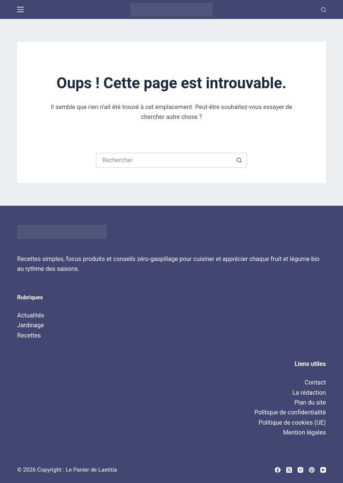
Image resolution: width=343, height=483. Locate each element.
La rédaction (309, 392)
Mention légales (304, 432)
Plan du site (310, 402)
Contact (315, 382)
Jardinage (30, 325)
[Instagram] (300, 470)
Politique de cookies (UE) (292, 422)
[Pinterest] (312, 470)
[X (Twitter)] (289, 470)
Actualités (30, 315)
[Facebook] (278, 470)
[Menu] (20, 9)
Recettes (29, 335)
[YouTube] (323, 470)
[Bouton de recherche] (239, 160)
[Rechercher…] (164, 160)
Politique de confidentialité (290, 412)
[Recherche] (323, 9)
